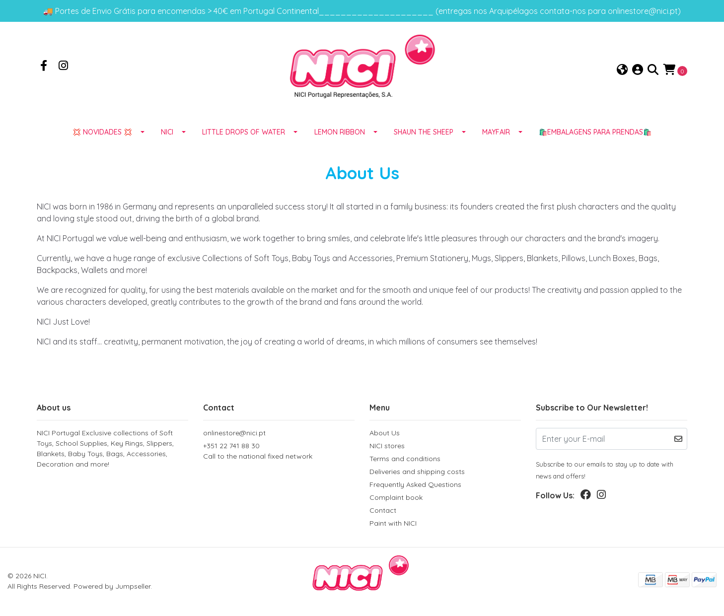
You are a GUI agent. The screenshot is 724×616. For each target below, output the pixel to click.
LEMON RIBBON (339, 133)
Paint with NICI (393, 524)
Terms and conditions (404, 460)
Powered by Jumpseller (111, 587)
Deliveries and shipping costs (417, 473)
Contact (382, 511)
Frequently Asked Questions (415, 485)
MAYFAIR (496, 133)
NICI (167, 133)
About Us (384, 434)
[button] (622, 71)
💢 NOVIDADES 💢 (102, 133)
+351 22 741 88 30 (279, 453)
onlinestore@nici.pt (234, 434)
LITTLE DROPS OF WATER (243, 133)
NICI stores (387, 447)
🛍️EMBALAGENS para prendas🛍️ (595, 133)
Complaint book (396, 498)
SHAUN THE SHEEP (423, 133)
